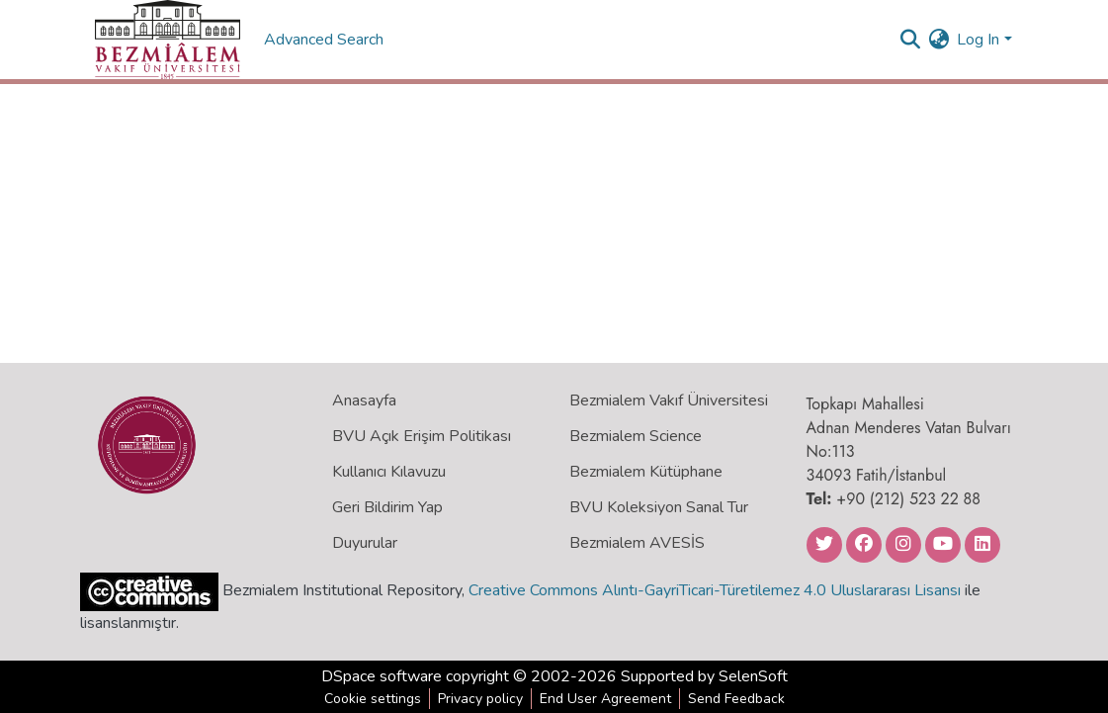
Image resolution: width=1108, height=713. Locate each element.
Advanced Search (325, 39)
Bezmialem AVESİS (637, 543)
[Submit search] (909, 39)
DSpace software (381, 676)
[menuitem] (938, 39)
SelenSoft (753, 676)
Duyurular (364, 543)
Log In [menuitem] (978, 39)
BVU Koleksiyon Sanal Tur (658, 507)
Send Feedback (736, 698)
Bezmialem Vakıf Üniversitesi (668, 400)
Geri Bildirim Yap (387, 507)
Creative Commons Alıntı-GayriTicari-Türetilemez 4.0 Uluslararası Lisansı (715, 590)
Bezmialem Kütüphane (646, 472)
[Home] (167, 39)
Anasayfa (364, 400)
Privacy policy (480, 698)
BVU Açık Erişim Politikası (421, 436)
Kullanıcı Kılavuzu (389, 472)
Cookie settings (372, 698)
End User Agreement (605, 698)
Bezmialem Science (635, 436)
